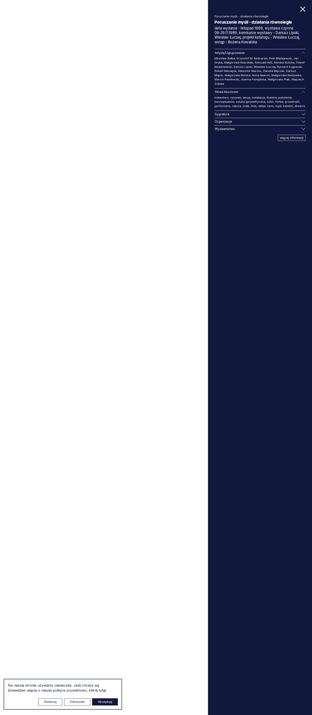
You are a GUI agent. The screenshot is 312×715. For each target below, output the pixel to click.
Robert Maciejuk (225, 71)
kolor (270, 101)
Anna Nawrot (261, 75)
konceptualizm (224, 101)
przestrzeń (292, 101)
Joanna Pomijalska (253, 79)
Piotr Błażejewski (280, 58)
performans (222, 106)
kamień (288, 106)
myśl (278, 106)
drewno (300, 106)
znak (246, 106)
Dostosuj (50, 702)
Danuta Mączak (273, 71)
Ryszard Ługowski (289, 66)
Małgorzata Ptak (279, 79)
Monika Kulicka (284, 62)
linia (253, 106)
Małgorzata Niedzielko (286, 75)
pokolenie (285, 97)
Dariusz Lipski (243, 66)
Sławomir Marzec (250, 71)
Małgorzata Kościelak (238, 62)
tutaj (102, 690)
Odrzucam (77, 702)
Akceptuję (105, 702)
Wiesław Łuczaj (264, 66)
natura (236, 106)
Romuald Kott (263, 62)
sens (270, 106)
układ (261, 106)
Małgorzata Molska (237, 75)
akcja (246, 97)
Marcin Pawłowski (226, 79)
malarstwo (221, 97)
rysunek (235, 97)
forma (279, 101)
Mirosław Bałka (224, 58)
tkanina (272, 97)
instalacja (258, 97)
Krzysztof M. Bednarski (252, 58)
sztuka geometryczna (250, 101)
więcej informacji (292, 138)
